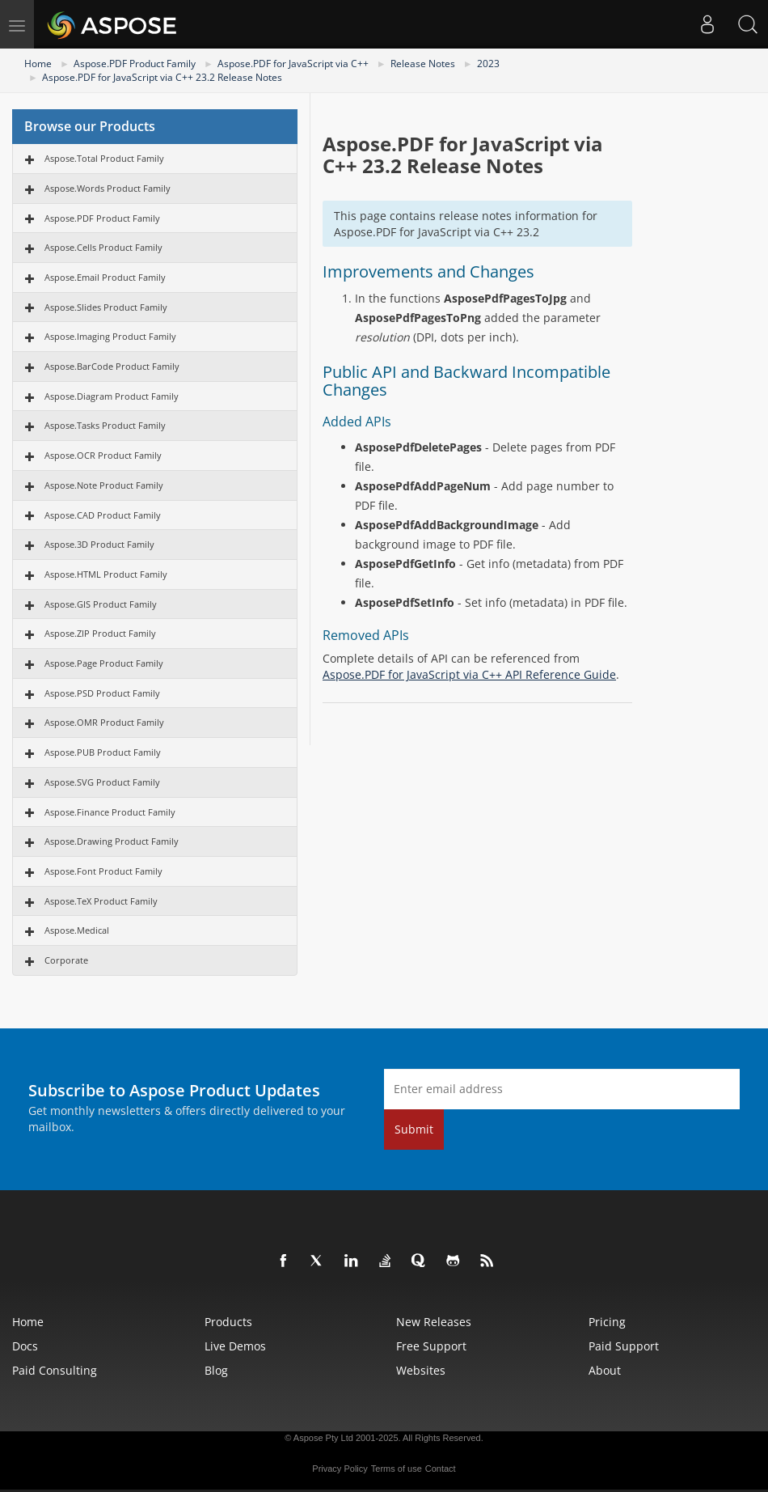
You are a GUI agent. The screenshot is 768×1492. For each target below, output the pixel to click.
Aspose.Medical (76, 930)
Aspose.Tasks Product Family (105, 425)
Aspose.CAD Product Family (102, 515)
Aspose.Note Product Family (103, 485)
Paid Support (624, 1346)
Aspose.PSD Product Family (102, 693)
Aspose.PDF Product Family (135, 63)
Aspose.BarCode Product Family (111, 366)
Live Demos (235, 1346)
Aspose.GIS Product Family (100, 604)
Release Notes (422, 63)
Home (38, 63)
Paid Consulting (54, 1370)
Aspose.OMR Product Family (104, 722)
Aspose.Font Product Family (103, 871)
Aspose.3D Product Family (99, 544)
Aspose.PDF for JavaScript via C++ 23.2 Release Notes (162, 77)
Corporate (66, 960)
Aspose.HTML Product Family (105, 574)
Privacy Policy (339, 1468)
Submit (414, 1129)
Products (228, 1321)
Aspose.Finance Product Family (109, 812)
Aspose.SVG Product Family (102, 782)
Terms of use (396, 1468)
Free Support (431, 1346)
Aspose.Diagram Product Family (111, 396)
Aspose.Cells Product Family (103, 247)
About (605, 1370)
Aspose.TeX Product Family (101, 901)
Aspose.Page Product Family (103, 663)
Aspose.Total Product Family (104, 158)
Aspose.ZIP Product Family (100, 633)
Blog (216, 1370)
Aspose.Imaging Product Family (110, 336)
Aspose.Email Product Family (105, 277)
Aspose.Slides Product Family (105, 307)
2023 (488, 63)
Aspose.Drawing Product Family (111, 841)
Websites (420, 1370)
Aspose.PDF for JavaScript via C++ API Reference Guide (469, 674)
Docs (25, 1346)
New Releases (433, 1321)
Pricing (607, 1321)
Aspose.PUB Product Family (102, 752)
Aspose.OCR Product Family (103, 455)
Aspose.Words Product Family (107, 188)
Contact (440, 1468)
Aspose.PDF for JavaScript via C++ (293, 63)
